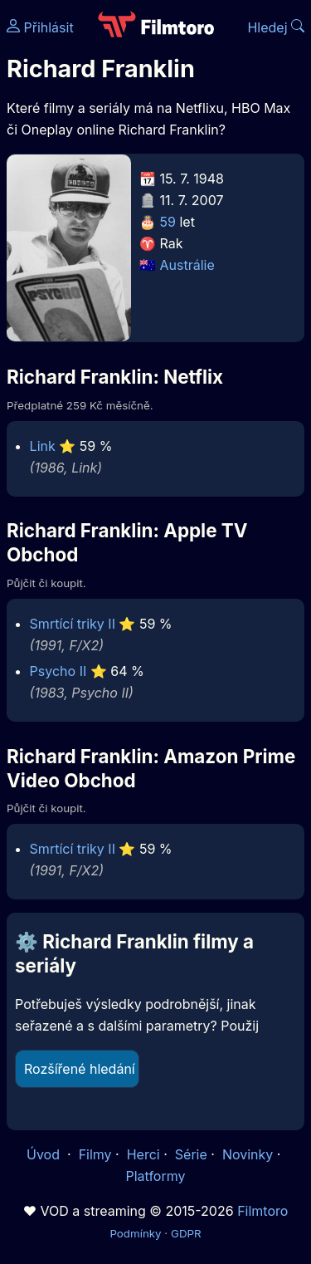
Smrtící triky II (72, 623)
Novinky (247, 1154)
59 (168, 221)
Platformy (155, 1176)
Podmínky (135, 1233)
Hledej (275, 27)
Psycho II (58, 671)
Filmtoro (262, 1211)
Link (43, 446)
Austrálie (187, 265)
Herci (143, 1154)
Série (191, 1154)
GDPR (186, 1233)
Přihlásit (40, 27)
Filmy (95, 1154)
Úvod (45, 1154)
